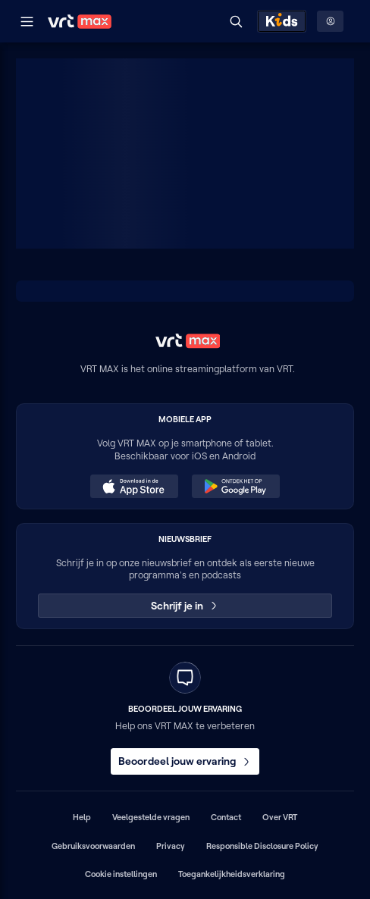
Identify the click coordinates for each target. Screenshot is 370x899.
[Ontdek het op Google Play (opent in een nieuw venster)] (236, 487)
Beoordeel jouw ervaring (185, 761)
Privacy (170, 845)
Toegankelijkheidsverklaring (231, 874)
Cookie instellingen (121, 874)
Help (82, 817)
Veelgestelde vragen (151, 817)
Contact (226, 817)
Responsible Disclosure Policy (262, 845)
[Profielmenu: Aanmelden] (330, 21)
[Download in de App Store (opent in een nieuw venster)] (134, 487)
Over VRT (279, 817)
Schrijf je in (185, 606)
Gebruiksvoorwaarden (93, 845)
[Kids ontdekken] (281, 21)
